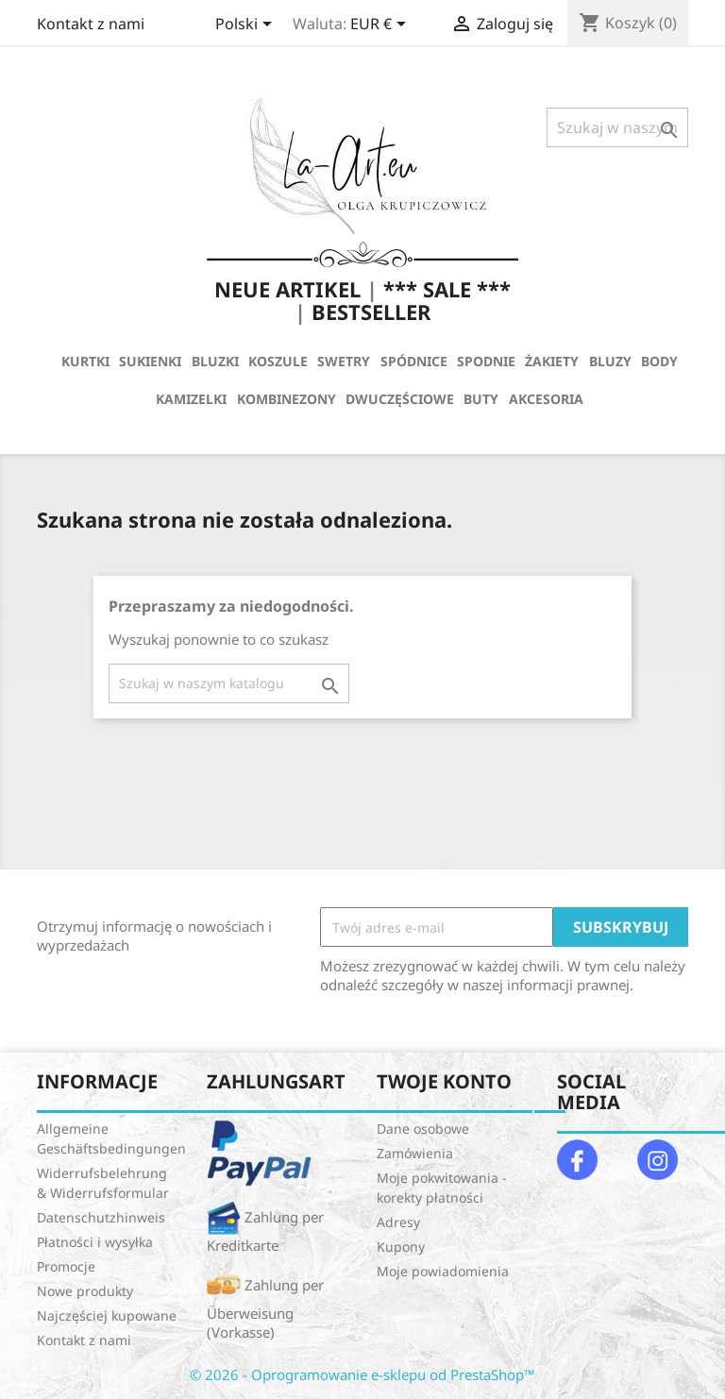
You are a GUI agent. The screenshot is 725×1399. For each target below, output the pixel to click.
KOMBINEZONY (286, 399)
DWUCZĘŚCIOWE (400, 399)
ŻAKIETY (552, 361)
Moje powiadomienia (443, 1271)
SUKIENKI (150, 361)
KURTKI (85, 361)
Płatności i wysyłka (95, 1242)
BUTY (481, 399)
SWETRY (343, 361)
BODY (659, 361)
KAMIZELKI (191, 399)
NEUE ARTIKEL (287, 289)
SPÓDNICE (413, 361)
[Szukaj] (617, 127)
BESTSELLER (371, 311)
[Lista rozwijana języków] (246, 25)
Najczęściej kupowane (107, 1315)
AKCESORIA (546, 399)
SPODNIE (486, 361)
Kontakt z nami (90, 23)
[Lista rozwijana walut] (381, 25)
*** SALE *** (447, 289)
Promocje (66, 1266)
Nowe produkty (85, 1291)
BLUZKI (215, 361)
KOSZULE (278, 361)
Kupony (401, 1247)
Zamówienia (415, 1153)
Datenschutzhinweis (101, 1217)
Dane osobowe (423, 1129)
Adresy (398, 1222)
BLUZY (610, 361)
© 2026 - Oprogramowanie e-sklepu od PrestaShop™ (362, 1374)
